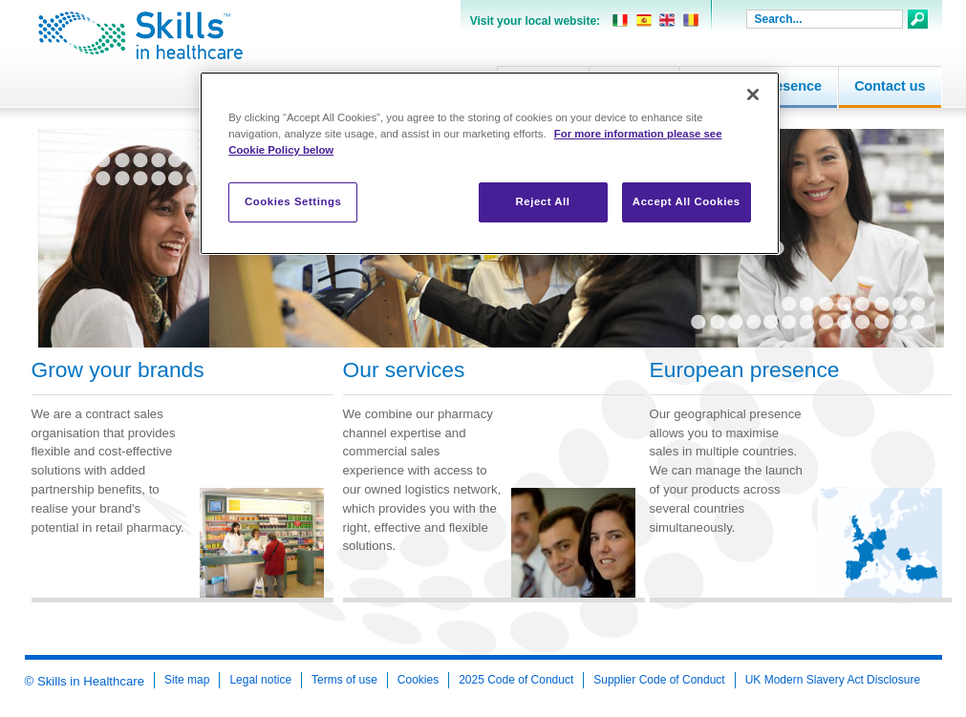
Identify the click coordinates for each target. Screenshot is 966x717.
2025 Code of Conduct (516, 679)
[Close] (753, 95)
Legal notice (260, 679)
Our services (404, 370)
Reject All (542, 201)
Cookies (418, 679)
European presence (745, 370)
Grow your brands (118, 370)
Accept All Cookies (687, 201)
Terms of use (344, 679)
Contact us (889, 86)
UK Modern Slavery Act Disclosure (832, 679)
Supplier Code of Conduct (658, 679)
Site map (186, 679)
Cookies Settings (293, 201)
